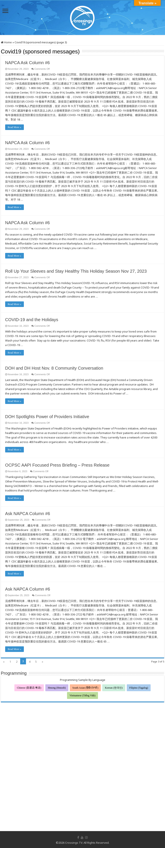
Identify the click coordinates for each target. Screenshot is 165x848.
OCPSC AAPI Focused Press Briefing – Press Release (57, 465)
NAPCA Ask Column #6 (27, 62)
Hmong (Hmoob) (57, 687)
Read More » (14, 127)
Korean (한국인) (113, 687)
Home (6, 42)
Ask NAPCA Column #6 (28, 513)
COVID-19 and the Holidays (31, 319)
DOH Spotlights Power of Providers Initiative (47, 416)
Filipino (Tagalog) (138, 687)
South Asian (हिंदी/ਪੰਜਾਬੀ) (85, 687)
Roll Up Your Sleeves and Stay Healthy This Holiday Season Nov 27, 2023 (76, 271)
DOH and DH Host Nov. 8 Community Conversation (54, 368)
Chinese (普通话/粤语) (29, 687)
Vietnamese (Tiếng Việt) (83, 695)
